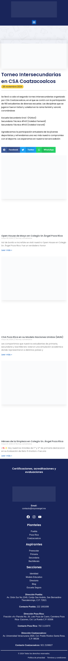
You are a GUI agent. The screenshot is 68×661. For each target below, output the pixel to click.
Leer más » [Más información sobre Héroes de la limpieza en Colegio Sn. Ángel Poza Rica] (6, 455)
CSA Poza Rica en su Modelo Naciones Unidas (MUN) (32, 337)
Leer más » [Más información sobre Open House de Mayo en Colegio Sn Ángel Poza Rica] (6, 250)
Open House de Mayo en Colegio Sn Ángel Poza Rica (32, 235)
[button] (34, 22)
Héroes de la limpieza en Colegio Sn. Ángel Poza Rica (32, 441)
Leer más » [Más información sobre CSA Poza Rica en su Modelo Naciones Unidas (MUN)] (6, 354)
